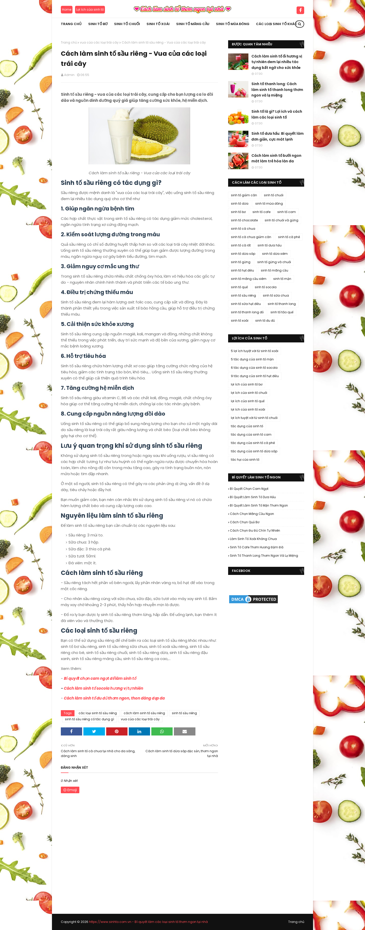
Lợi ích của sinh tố (90, 9)
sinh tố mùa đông (269, 203)
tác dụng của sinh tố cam (251, 434)
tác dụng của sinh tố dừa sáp (254, 451)
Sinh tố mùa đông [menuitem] (232, 24)
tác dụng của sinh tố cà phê (253, 443)
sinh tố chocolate (244, 220)
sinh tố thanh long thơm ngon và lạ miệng (264, 555)
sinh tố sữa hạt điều (246, 304)
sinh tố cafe (261, 212)
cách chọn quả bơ (244, 522)
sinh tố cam (286, 212)
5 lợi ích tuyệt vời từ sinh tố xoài (254, 351)
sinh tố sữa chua (276, 295)
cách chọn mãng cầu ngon (252, 514)
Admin (69, 75)
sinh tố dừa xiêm (275, 253)
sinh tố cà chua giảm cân (251, 237)
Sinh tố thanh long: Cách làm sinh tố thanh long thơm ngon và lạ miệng (277, 89)
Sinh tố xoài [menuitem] (158, 24)
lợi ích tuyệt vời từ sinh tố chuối (254, 418)
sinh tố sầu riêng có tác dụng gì (89, 719)
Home (66, 9)
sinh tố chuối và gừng (281, 220)
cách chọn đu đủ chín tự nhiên (255, 530)
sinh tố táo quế (282, 312)
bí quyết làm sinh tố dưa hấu (253, 497)
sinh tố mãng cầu (274, 270)
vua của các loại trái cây (99, 42)
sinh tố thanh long (282, 304)
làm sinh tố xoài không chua (253, 539)
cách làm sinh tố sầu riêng (144, 713)
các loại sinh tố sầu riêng (98, 713)
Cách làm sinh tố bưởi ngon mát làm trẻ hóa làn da (276, 158)
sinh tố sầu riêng (184, 713)
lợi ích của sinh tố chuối (249, 393)
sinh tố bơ (238, 212)
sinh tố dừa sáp (243, 253)
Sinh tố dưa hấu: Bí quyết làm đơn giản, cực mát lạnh (277, 136)
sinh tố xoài (239, 320)
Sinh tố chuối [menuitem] (127, 24)
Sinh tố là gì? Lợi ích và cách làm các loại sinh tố (276, 114)
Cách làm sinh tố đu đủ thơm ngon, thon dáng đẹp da (114, 698)
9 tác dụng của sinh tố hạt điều (255, 376)
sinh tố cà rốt (241, 245)
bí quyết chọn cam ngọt (249, 489)
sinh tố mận (282, 279)
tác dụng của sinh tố (247, 426)
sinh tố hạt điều (242, 270)
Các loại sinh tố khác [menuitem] (276, 24)
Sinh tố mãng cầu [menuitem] (192, 24)
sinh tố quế (239, 287)
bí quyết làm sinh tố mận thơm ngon (259, 505)
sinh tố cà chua (243, 228)
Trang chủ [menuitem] (71, 24)
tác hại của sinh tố (245, 459)
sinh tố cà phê (289, 237)
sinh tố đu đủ (265, 320)
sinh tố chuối (273, 195)
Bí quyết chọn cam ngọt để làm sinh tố (100, 678)
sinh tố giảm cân (244, 195)
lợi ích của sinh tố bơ (246, 384)
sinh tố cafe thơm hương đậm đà (256, 547)
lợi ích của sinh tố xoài (248, 409)
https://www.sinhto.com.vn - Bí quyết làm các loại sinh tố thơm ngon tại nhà (148, 922)
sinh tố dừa (239, 203)
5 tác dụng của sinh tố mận (252, 359)
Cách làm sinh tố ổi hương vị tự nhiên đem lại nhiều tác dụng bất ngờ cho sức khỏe (276, 62)
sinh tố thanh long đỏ (247, 312)
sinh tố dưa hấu (270, 245)
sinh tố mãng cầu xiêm (248, 279)
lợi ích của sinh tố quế (248, 401)
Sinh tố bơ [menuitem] (97, 24)
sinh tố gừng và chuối (274, 262)
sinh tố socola (266, 287)
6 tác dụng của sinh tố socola (254, 367)
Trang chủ (69, 42)
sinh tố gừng (240, 262)
